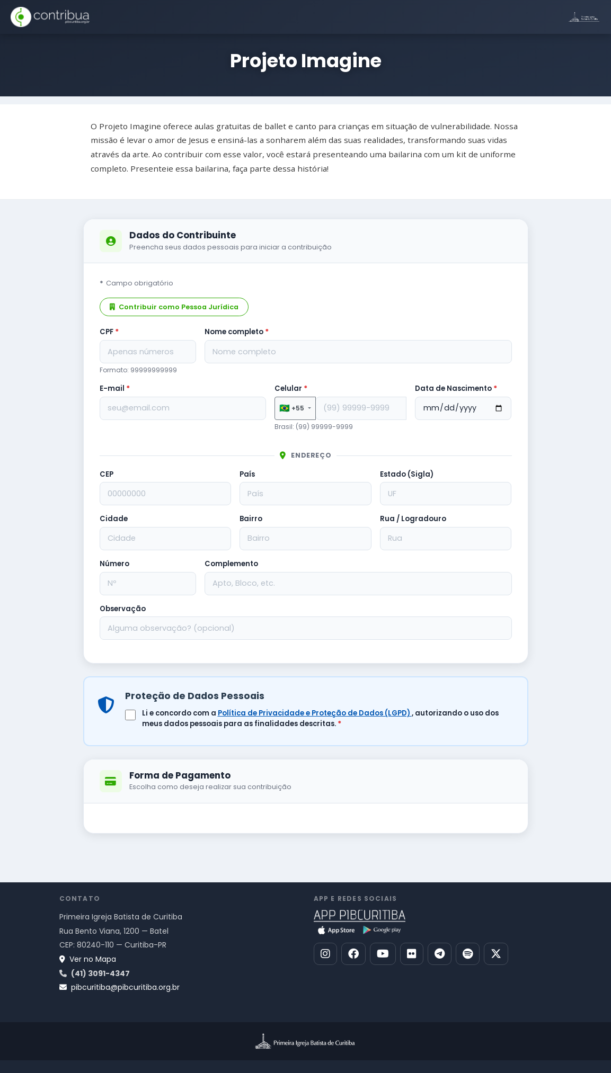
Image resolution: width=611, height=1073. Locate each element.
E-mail (115, 388)
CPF (109, 332)
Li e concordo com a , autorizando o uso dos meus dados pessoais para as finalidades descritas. (320, 718)
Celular (290, 388)
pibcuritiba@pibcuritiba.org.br (119, 987)
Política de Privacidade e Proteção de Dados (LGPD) (315, 713)
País (247, 474)
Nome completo (237, 332)
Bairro (251, 519)
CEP (106, 474)
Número (114, 564)
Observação (123, 609)
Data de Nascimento (456, 388)
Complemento (231, 564)
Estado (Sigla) (406, 474)
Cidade (114, 519)
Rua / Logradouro (413, 519)
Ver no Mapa (87, 959)
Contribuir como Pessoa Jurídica (174, 306)
